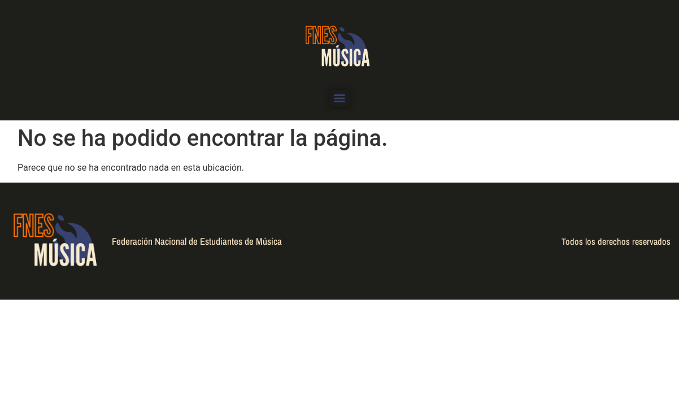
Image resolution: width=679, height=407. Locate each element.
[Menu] (339, 98)
